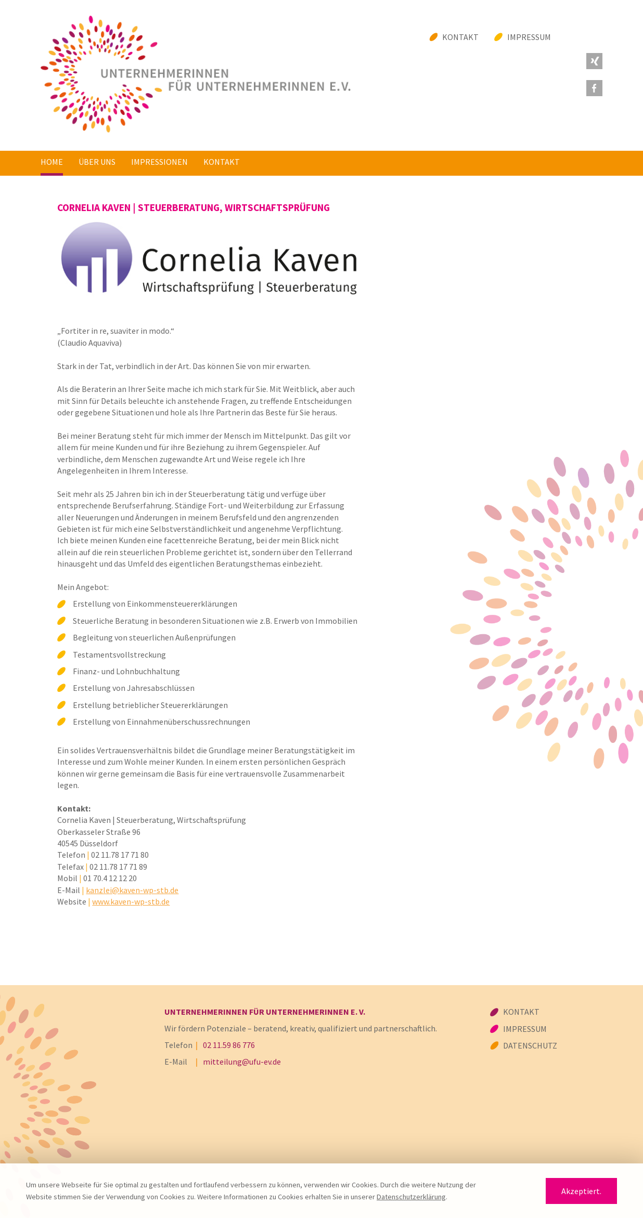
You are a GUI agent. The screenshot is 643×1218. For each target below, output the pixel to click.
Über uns (97, 161)
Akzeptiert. (581, 1191)
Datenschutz (530, 1045)
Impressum (529, 37)
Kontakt (460, 37)
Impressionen (159, 161)
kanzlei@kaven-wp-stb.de (132, 890)
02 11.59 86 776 (229, 1045)
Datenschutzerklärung (411, 1196)
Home (52, 161)
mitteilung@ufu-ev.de (242, 1061)
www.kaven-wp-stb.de (131, 901)
